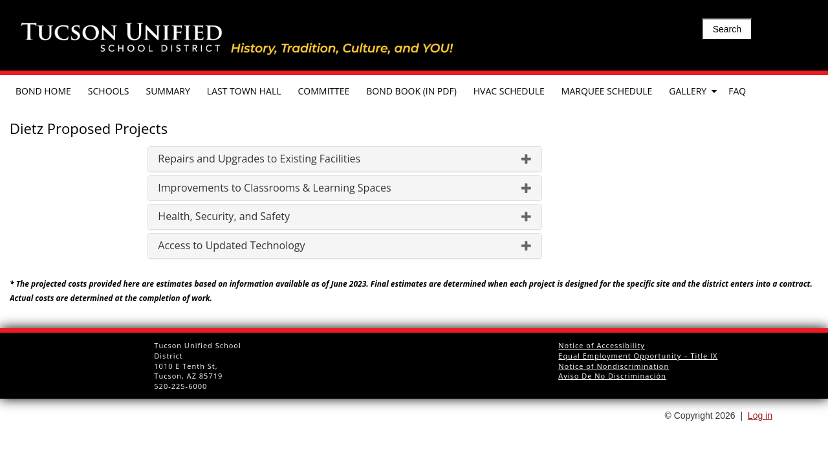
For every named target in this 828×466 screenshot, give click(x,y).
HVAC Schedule (509, 91)
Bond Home (43, 91)
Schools (108, 91)
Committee (324, 91)
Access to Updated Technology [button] (345, 246)
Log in (760, 415)
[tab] (344, 159)
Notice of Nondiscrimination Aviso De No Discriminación (613, 371)
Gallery (687, 91)
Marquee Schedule (606, 91)
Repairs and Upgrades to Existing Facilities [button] (345, 159)
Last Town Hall (244, 91)
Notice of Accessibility (601, 345)
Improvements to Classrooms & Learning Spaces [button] (345, 188)
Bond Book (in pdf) (411, 91)
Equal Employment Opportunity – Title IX (637, 356)
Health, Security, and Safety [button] (345, 217)
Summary (168, 91)
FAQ (737, 91)
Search (727, 29)
